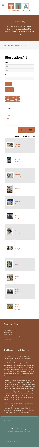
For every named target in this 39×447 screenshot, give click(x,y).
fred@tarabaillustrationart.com (13, 337)
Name (8, 112)
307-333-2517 (8, 339)
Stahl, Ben (18, 249)
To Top (7, 420)
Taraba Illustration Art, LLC (12, 356)
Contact (12, 441)
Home (14, 45)
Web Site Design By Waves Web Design (19, 431)
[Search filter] (19, 78)
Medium (9, 122)
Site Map (6, 441)
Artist (8, 118)
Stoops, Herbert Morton (17, 292)
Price (8, 115)
